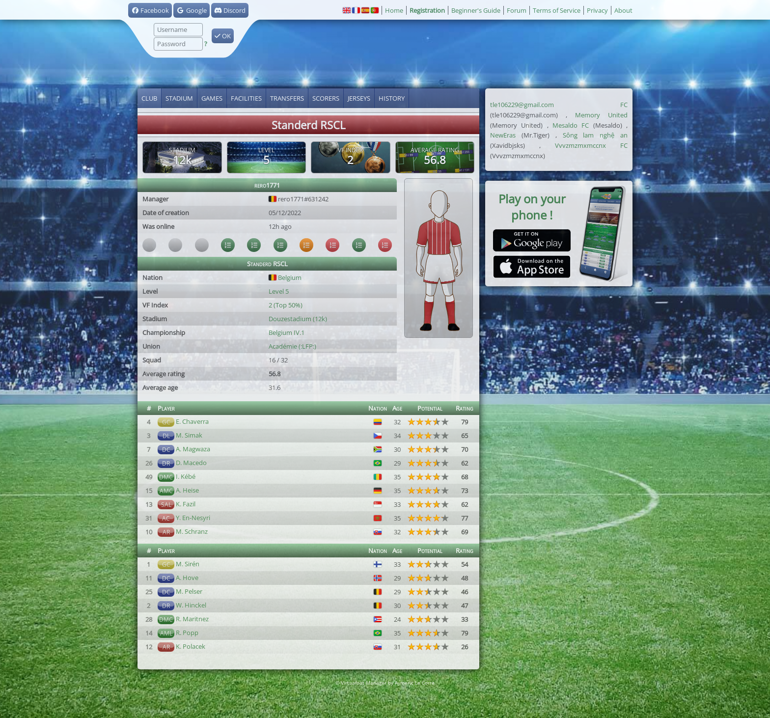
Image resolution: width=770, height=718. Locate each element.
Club (149, 98)
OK (223, 35)
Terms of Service (556, 10)
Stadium (179, 98)
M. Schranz (192, 531)
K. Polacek (190, 646)
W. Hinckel (191, 605)
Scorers (325, 98)
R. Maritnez (192, 618)
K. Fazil (185, 503)
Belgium (285, 277)
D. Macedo (191, 462)
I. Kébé (185, 476)
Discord (230, 10)
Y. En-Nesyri (193, 517)
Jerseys (359, 98)
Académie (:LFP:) (292, 346)
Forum (516, 10)
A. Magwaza (193, 448)
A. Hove (187, 577)
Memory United (601, 114)
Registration (427, 10)
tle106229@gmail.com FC (559, 104)
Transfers (287, 98)
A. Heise (187, 490)
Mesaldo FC (570, 125)
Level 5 (279, 291)
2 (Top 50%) (285, 305)
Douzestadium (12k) (298, 318)
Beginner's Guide (475, 10)
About (623, 10)
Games (211, 98)
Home (394, 10)
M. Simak (189, 435)
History (392, 98)
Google (191, 10)
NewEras (503, 135)
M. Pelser (189, 591)
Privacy (597, 10)
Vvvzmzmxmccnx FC (591, 145)
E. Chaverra (192, 421)
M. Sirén (187, 563)
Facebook (150, 10)
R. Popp (187, 632)
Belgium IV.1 (286, 332)
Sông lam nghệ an (595, 135)
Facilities (246, 98)
